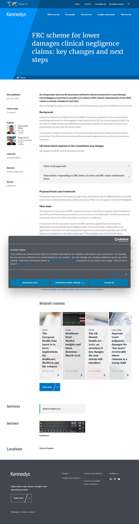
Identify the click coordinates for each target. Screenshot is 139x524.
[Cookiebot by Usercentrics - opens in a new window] (117, 240)
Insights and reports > (72, 490)
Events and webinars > (93, 487)
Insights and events (106, 14)
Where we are (53, 14)
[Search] (129, 4)
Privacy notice (25, 264)
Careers (88, 4)
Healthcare (62, 429)
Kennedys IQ (100, 4)
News (77, 4)
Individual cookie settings (70, 282)
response (96, 136)
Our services (86, 14)
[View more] (50, 387)
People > (66, 486)
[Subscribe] (21, 511)
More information (114, 274)
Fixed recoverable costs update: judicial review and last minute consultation (72, 289)
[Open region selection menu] (17, 4)
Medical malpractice (50, 409)
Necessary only (29, 282)
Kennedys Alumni (116, 4)
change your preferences (63, 260)
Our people (70, 14)
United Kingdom (62, 454)
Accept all (109, 282)
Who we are (126, 14)
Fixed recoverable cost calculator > (92, 495)
